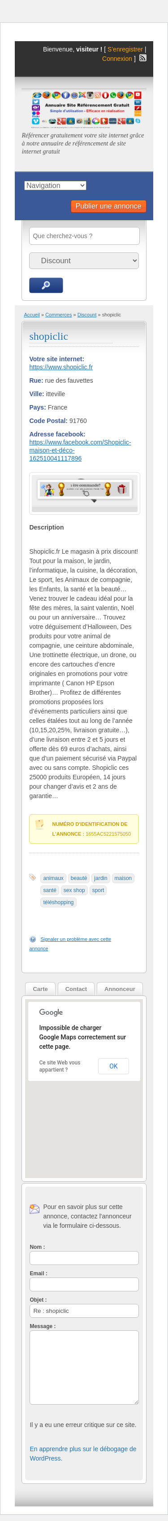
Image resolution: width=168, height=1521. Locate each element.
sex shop (74, 890)
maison (123, 878)
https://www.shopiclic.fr (61, 367)
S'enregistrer (125, 49)
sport (98, 890)
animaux (53, 878)
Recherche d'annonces (46, 285)
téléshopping (58, 902)
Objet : (38, 1300)
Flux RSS (142, 57)
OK (113, 1066)
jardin (100, 878)
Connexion (118, 58)
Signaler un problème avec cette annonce (70, 943)
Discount (87, 314)
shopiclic (48, 336)
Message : (43, 1326)
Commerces (58, 314)
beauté (79, 878)
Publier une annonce (109, 206)
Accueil (31, 314)
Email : (38, 1273)
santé (49, 890)
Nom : (37, 1247)
